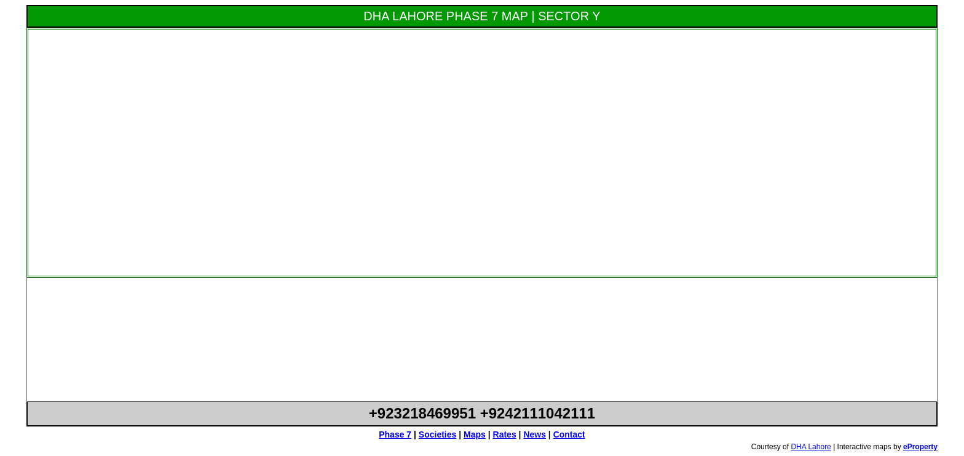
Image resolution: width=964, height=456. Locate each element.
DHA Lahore (811, 446)
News (534, 434)
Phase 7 (395, 434)
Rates (504, 434)
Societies (437, 434)
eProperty (920, 446)
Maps (475, 434)
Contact (569, 434)
